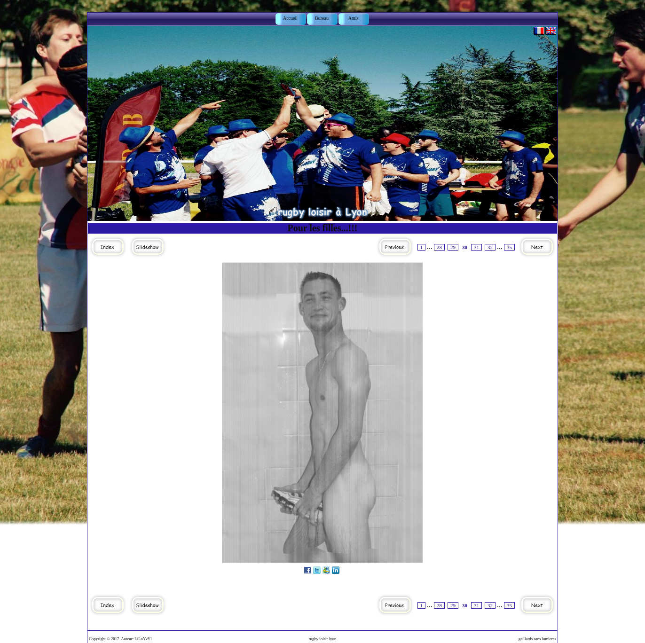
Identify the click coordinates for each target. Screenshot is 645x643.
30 (464, 247)
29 (453, 247)
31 (476, 247)
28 (439, 247)
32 (490, 247)
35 (509, 247)
